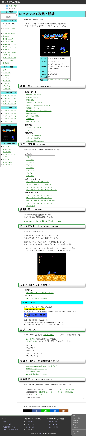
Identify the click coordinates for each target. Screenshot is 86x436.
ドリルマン (6, 75)
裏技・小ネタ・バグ (9, 58)
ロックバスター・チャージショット (38, 105)
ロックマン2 (7, 149)
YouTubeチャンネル (33, 371)
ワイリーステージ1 (9, 111)
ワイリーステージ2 (9, 113)
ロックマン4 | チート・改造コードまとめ (40, 293)
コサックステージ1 (9, 96)
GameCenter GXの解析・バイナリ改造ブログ (41, 366)
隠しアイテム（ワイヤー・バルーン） (38, 111)
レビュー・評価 (8, 60)
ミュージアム (30, 339)
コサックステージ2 (9, 98)
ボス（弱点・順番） (9, 52)
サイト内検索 (8, 12)
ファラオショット (32, 130)
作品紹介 (75, 422)
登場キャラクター (32, 97)
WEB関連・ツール (9, 427)
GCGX (40, 433)
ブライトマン (7, 70)
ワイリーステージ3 (9, 116)
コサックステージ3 (9, 101)
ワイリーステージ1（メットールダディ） (40, 195)
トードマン (6, 73)
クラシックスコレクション (35, 141)
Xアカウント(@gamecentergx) (36, 369)
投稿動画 (75, 420)
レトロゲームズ (31, 341)
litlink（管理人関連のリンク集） (36, 374)
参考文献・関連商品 (33, 138)
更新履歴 (75, 427)
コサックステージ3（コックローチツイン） (40, 187)
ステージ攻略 (76, 418)
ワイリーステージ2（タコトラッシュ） (39, 198)
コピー (64, 411)
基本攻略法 (6, 36)
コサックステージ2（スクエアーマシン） (40, 184)
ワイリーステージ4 (9, 119)
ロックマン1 (30, 422)
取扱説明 (6, 29)
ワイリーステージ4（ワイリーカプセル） (40, 203)
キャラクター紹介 (9, 33)
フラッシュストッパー (33, 127)
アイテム (6, 39)
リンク (74, 425)
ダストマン (6, 83)
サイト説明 (7, 424)
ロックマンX (7, 159)
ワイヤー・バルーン (9, 47)
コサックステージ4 (9, 104)
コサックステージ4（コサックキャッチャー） (41, 190)
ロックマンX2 (7, 162)
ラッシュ (13, 44)
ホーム (5, 422)
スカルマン (6, 89)
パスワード (6, 55)
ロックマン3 (7, 152)
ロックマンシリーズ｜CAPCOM (58, 80)
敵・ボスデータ (31, 113)
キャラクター (59, 392)
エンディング (7, 121)
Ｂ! (55, 411)
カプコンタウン (48, 335)
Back (74, 433)
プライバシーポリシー (10, 430)
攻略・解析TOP (14, 6)
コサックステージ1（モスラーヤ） (37, 182)
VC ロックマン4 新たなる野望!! (36, 298)
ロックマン (6, 146)
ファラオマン (7, 78)
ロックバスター (8, 41)
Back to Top (76, 431)
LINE (45, 411)
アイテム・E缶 (31, 103)
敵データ (6, 49)
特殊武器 (6, 44)
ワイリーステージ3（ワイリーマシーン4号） (41, 200)
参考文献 (6, 63)
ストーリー (37, 95)
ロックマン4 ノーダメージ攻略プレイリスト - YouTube (42, 221)
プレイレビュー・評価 (33, 135)
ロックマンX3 (7, 165)
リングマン (6, 81)
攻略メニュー (76, 415)
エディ (12, 39)
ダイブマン (6, 86)
